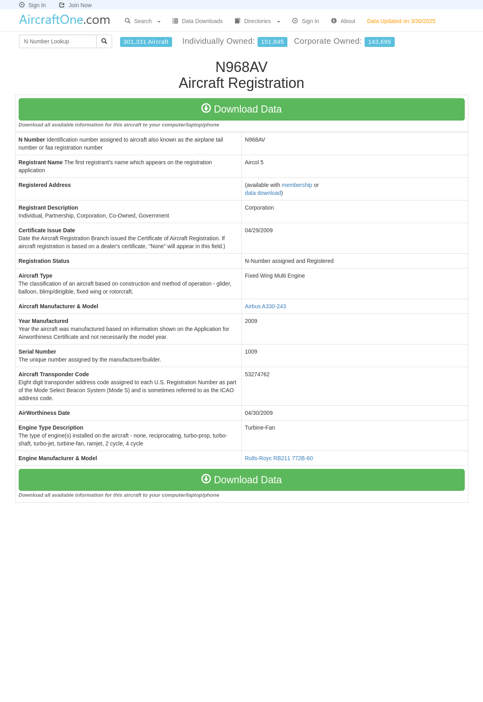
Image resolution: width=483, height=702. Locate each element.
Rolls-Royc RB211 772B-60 (279, 458)
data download (263, 193)
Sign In (32, 5)
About (343, 21)
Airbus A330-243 (265, 306)
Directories (257, 21)
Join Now (75, 5)
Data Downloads (198, 21)
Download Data (241, 109)
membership (297, 185)
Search (143, 21)
